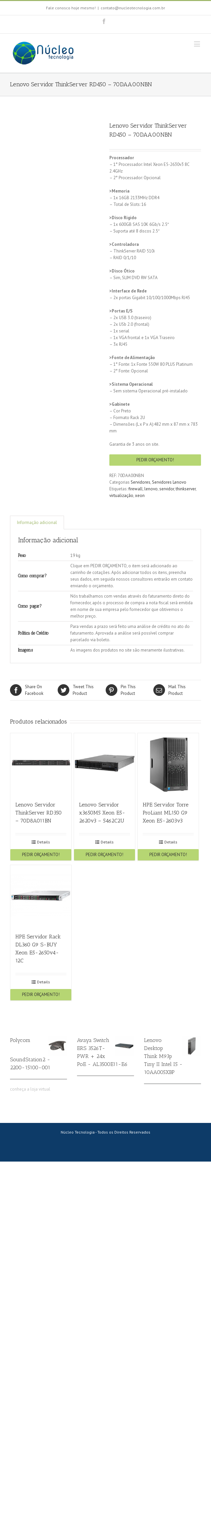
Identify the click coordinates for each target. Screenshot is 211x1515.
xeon (140, 495)
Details (43, 841)
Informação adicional (37, 522)
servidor (166, 489)
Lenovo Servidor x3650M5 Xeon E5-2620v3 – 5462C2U (102, 812)
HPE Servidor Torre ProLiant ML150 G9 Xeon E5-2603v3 (165, 812)
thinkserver (186, 489)
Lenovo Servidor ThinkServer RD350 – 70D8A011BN (38, 812)
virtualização (121, 495)
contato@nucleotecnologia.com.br (133, 7)
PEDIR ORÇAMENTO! (155, 460)
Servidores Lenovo (169, 482)
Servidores (140, 482)
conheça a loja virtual (30, 1089)
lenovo (151, 489)
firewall (135, 489)
